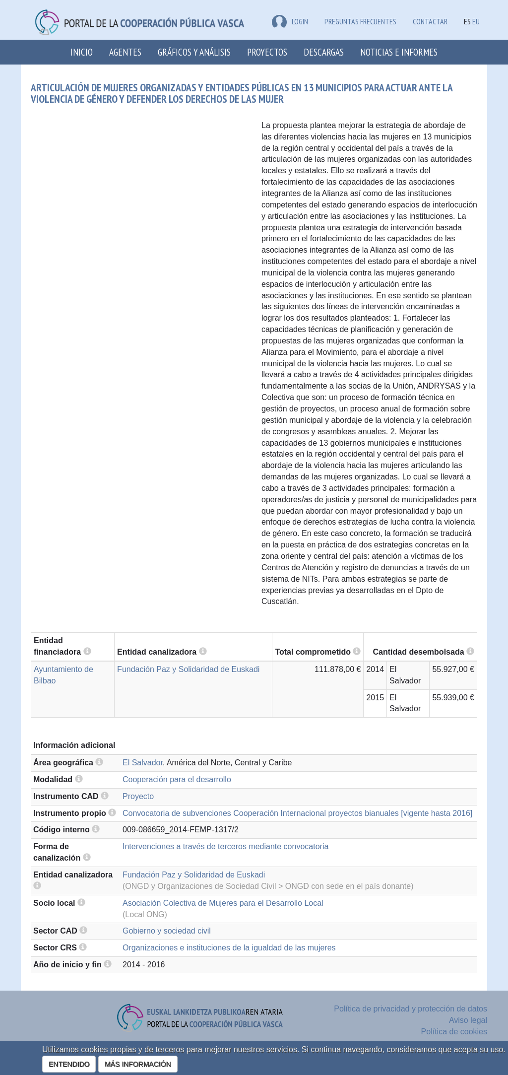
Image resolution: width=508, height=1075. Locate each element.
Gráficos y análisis (194, 52)
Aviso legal (468, 1020)
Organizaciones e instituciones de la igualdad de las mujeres (229, 947)
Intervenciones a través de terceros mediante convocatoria (225, 846)
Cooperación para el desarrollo (177, 779)
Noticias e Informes (399, 52)
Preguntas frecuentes (360, 21)
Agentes (125, 52)
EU (476, 21)
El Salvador (143, 762)
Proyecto (138, 796)
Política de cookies (454, 1031)
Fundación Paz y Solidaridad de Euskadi (188, 669)
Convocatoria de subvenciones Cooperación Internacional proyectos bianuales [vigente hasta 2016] (297, 813)
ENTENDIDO (69, 1064)
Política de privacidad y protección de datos (410, 1009)
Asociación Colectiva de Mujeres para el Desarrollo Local (223, 903)
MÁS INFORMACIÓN (138, 1064)
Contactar (430, 21)
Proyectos (267, 52)
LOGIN (290, 21)
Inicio (81, 52)
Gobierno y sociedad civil (167, 931)
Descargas (324, 52)
